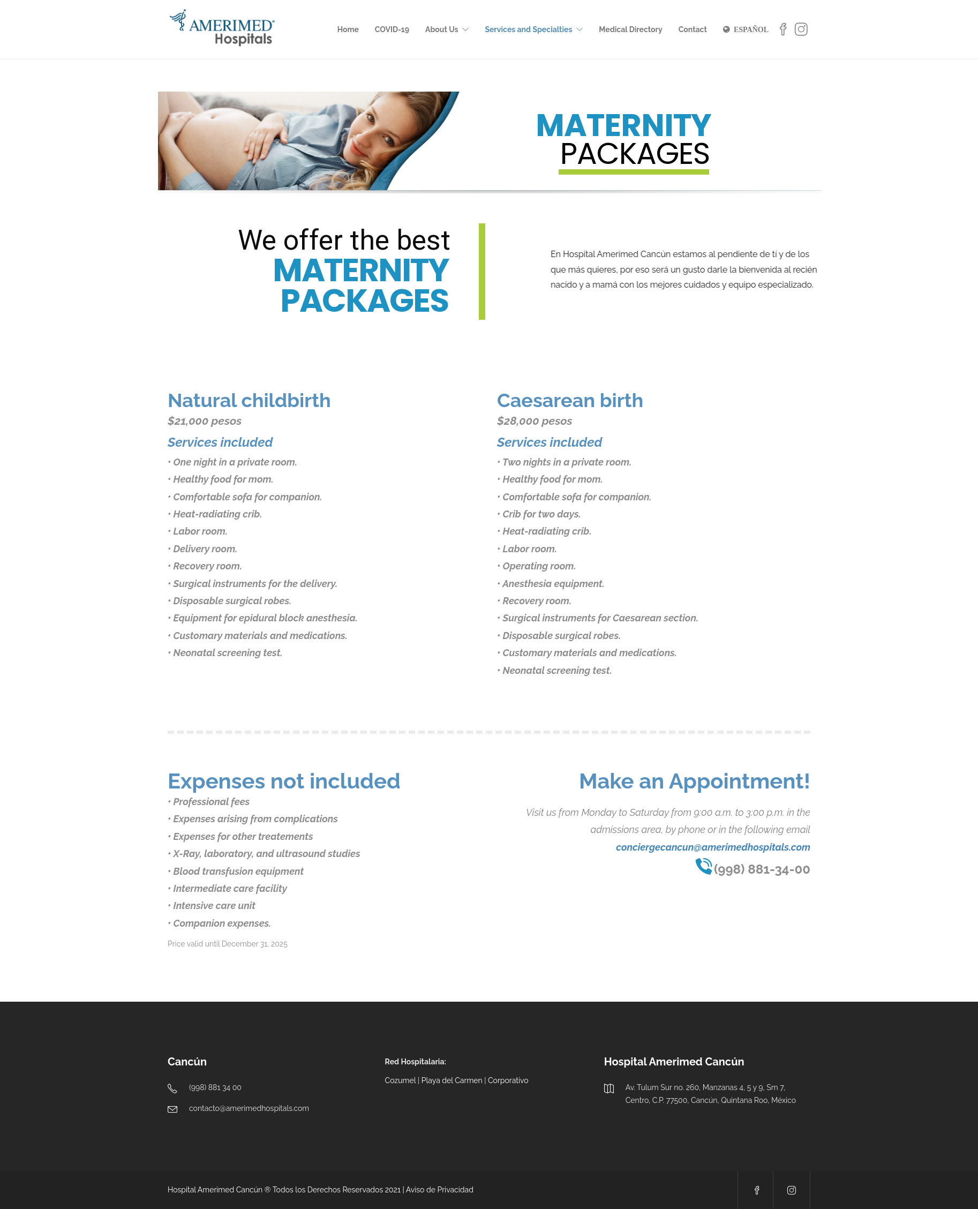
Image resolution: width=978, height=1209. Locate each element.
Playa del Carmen (452, 1080)
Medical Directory (630, 29)
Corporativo (508, 1080)
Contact (693, 29)
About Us (441, 29)
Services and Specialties (528, 29)
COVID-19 (392, 29)
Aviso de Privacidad (439, 1189)
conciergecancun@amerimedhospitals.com (713, 847)
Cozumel (400, 1080)
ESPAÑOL (751, 29)
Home (348, 29)
